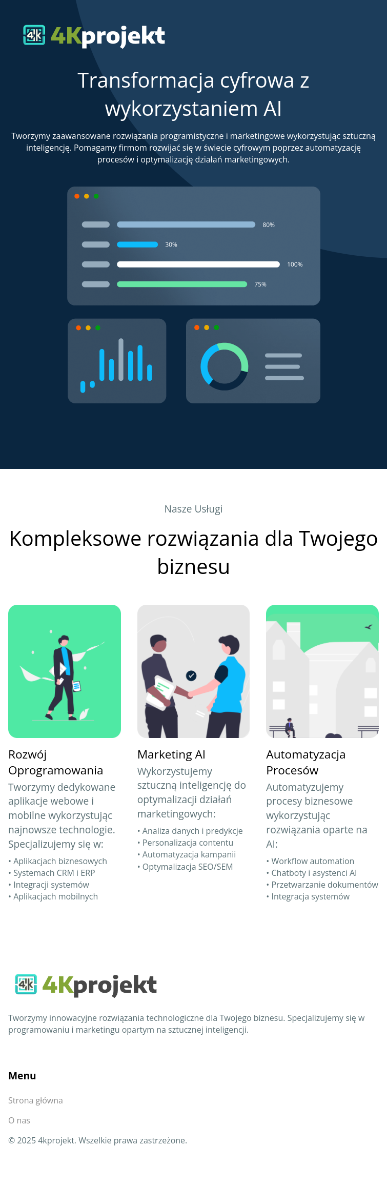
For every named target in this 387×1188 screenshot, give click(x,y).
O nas (19, 1120)
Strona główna (35, 1100)
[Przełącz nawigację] (364, 34)
